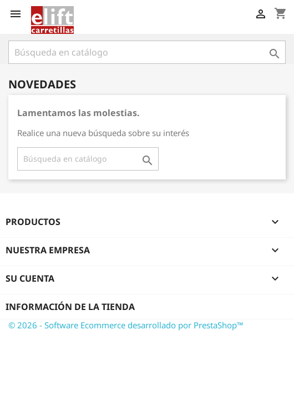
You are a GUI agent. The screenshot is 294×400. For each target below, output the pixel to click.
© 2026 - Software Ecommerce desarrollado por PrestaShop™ (126, 325)
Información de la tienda (70, 307)
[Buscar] (147, 52)
